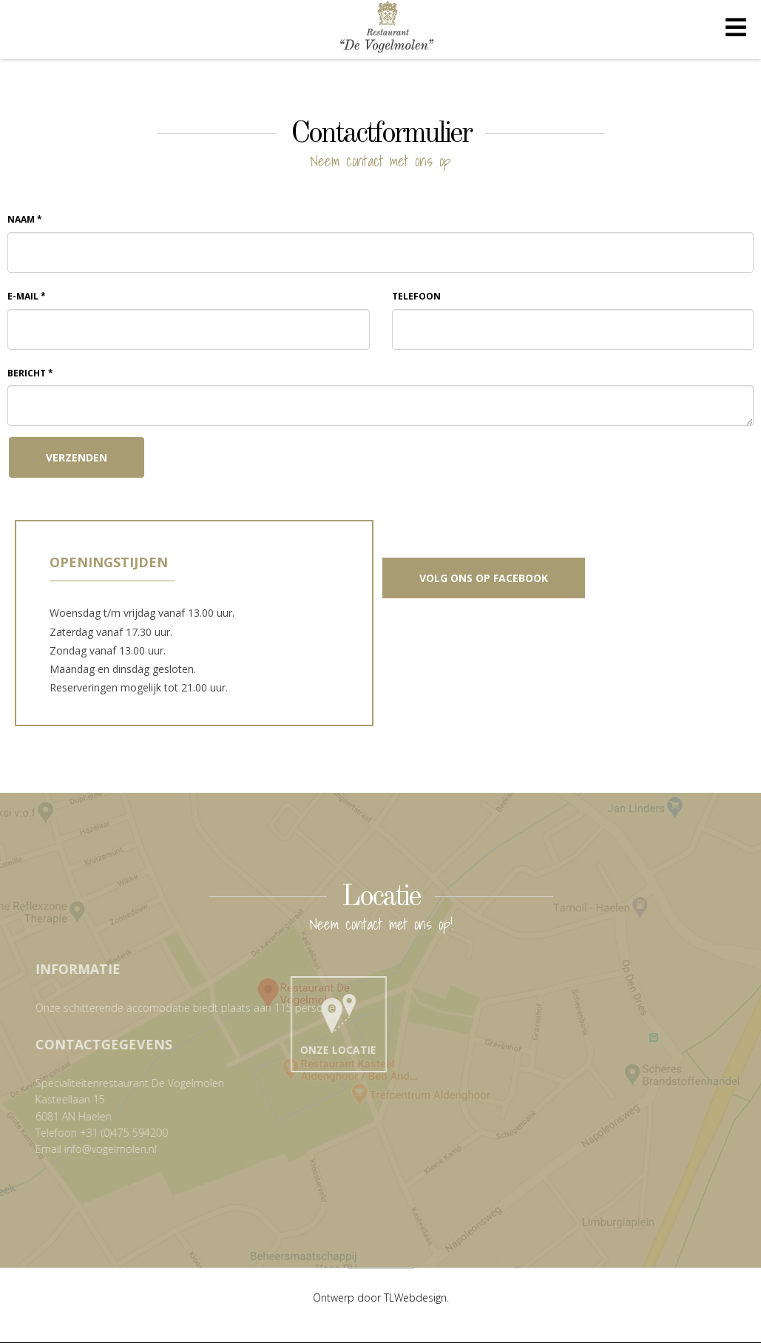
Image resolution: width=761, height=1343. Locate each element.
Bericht (30, 373)
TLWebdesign (415, 1297)
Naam (24, 219)
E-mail (26, 296)
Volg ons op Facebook (483, 578)
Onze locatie (347, 1021)
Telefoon (416, 296)
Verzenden (76, 457)
